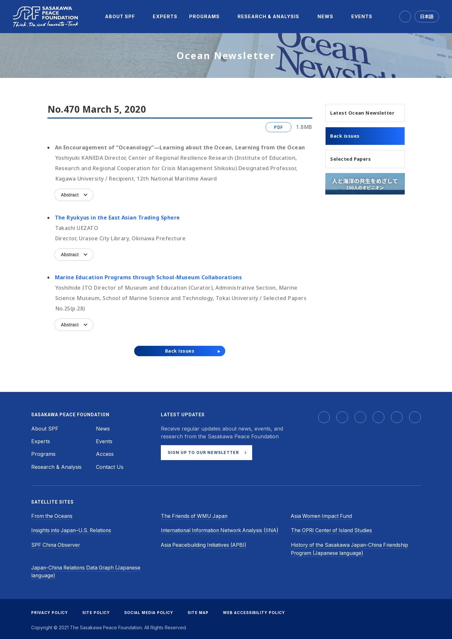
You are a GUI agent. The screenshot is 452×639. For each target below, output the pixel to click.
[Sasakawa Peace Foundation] (45, 16)
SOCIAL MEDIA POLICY (153, 610)
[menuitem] (120, 16)
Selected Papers (353, 168)
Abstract (70, 194)
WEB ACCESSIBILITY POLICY (263, 610)
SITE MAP (205, 610)
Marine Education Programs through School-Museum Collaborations (148, 277)
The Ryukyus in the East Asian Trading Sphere (117, 217)
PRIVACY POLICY (50, 610)
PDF (278, 127)
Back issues (347, 144)
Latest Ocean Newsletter (350, 117)
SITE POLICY (98, 610)
